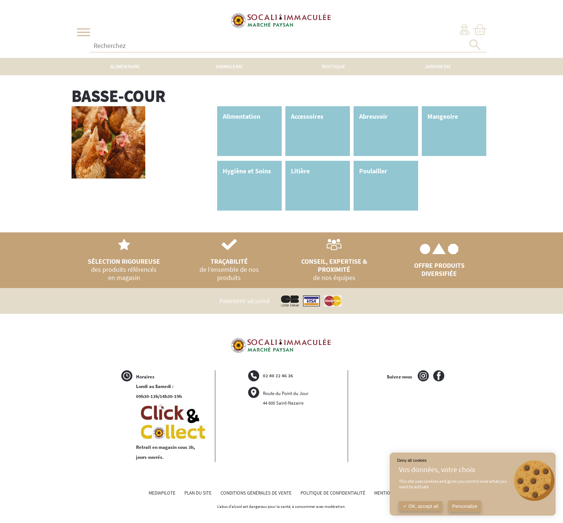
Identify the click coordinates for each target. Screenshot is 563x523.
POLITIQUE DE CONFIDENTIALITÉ (332, 493)
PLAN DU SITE (198, 493)
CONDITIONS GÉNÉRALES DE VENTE (256, 493)
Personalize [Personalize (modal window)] (464, 506)
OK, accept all (420, 506)
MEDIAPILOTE (162, 493)
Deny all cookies (412, 460)
